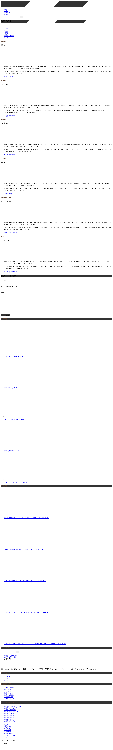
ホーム (6, 726)
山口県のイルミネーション (12, 708)
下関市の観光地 (9, 689)
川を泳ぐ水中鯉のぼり (16, 484)
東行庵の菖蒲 (8, 76)
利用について (8, 728)
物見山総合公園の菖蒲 (11, 233)
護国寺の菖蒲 (8, 194)
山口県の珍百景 (9, 719)
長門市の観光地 (9, 701)
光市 (6, 37)
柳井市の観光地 (9, 695)
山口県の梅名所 (9, 717)
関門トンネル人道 (14, 421)
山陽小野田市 (9, 36)
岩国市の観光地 (9, 693)
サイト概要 (7, 732)
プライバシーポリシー (11, 737)
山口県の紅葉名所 (10, 721)
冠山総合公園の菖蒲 (10, 272)
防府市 (7, 34)
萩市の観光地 (8, 699)
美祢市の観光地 (9, 697)
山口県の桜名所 (9, 715)
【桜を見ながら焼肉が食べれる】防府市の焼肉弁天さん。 (26, 614)
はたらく (7, 14)
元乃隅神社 (13, 390)
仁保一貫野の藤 (14, 453)
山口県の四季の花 (10, 712)
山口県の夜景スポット (11, 714)
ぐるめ (6, 11)
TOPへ (6, 9)
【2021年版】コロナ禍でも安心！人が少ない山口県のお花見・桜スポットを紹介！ (35, 646)
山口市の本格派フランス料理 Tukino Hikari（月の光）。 (26, 520)
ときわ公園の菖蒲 (10, 116)
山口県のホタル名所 (10, 710)
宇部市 (7, 30)
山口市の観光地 (9, 691)
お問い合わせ (14, 358)
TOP (10, 657)
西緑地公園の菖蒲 (10, 155)
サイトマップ (8, 739)
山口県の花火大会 (10, 723)
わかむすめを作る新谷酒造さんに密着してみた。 (24, 551)
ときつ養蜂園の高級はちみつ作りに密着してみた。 (25, 583)
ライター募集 (8, 735)
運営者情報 (7, 734)
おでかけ (7, 12)
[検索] (12, 17)
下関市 (7, 28)
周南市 (7, 32)
